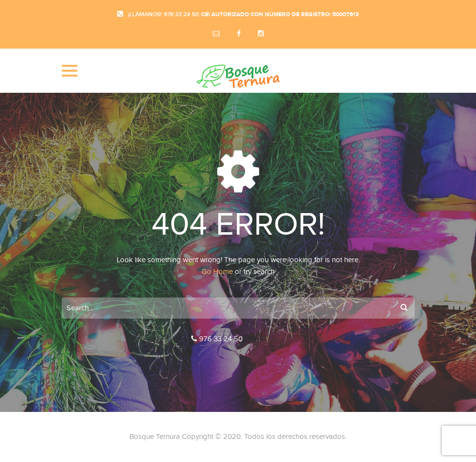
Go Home (217, 272)
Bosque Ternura (154, 437)
